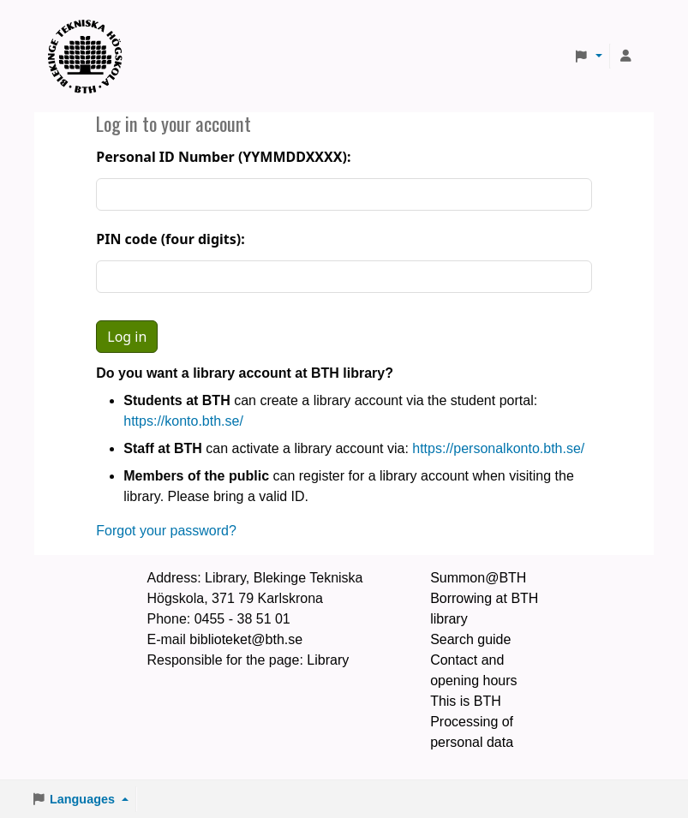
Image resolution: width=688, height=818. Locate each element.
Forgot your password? (166, 530)
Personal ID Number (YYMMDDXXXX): (223, 156)
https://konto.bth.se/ (183, 421)
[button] (587, 56)
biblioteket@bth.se (245, 639)
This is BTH (465, 701)
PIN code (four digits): (170, 239)
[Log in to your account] (625, 56)
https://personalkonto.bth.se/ (498, 448)
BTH (91, 35)
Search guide (470, 639)
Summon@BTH (478, 577)
